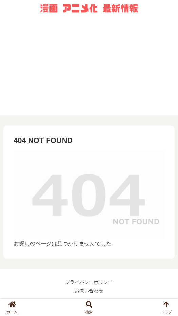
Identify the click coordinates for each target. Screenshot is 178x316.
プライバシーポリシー (89, 282)
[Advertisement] (89, 67)
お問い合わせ (89, 290)
